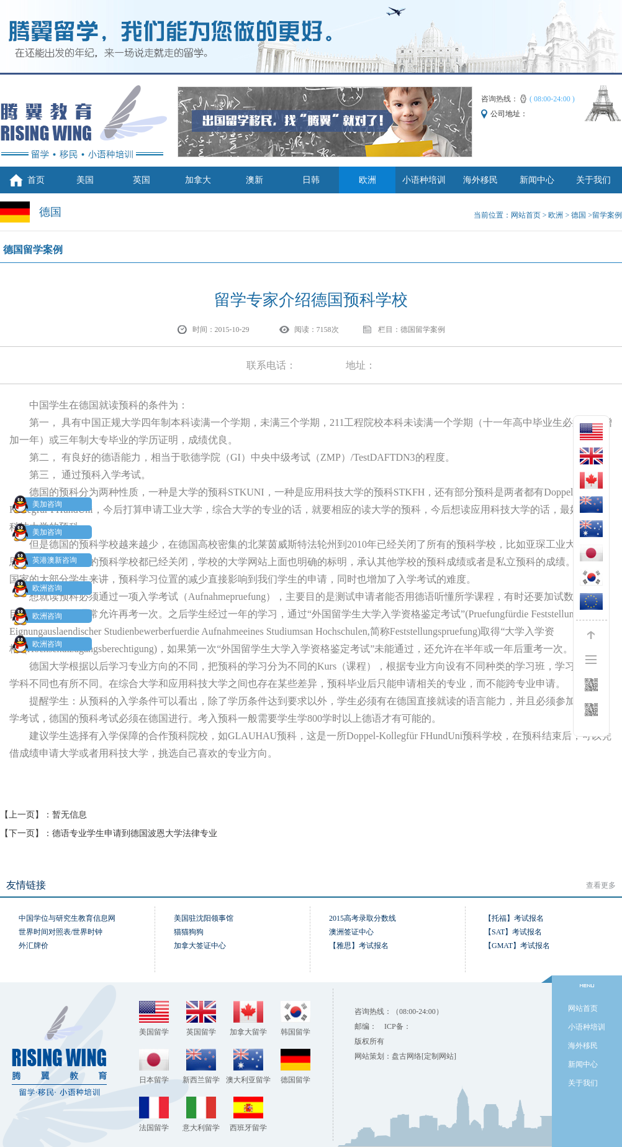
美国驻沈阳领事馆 (203, 918)
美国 (85, 180)
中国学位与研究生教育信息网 (67, 918)
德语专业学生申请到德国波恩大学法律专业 (134, 833)
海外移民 (480, 180)
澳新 (254, 180)
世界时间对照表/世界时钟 (60, 932)
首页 (36, 180)
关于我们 (593, 180)
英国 (141, 180)
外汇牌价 (33, 945)
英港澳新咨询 (47, 560)
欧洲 (367, 180)
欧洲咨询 (39, 588)
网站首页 (526, 215)
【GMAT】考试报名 (517, 945)
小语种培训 (424, 180)
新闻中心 (537, 180)
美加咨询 (39, 504)
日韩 (311, 180)
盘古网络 (406, 1056)
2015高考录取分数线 (362, 918)
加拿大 (198, 180)
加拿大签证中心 (200, 945)
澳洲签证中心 (351, 932)
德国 (578, 215)
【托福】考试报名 (514, 918)
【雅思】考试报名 (359, 945)
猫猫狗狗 (189, 932)
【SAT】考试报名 (513, 932)
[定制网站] (438, 1056)
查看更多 (601, 885)
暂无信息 (69, 814)
